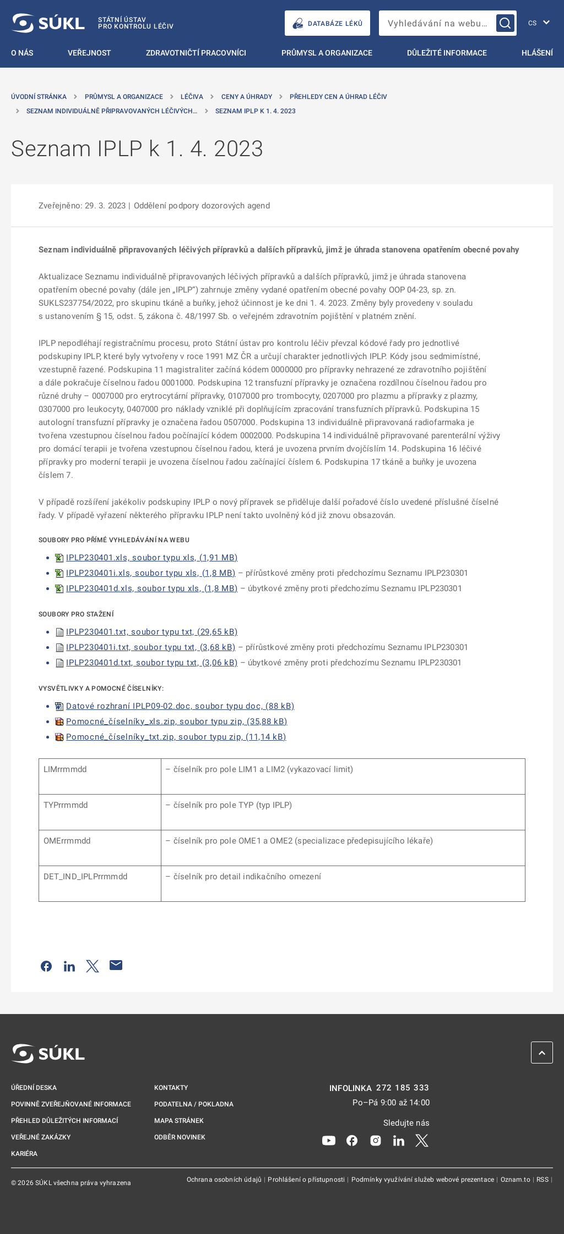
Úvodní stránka (39, 97)
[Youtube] (329, 1139)
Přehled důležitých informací (64, 1121)
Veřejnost (89, 52)
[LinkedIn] (398, 1139)
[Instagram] (375, 1139)
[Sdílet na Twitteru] (92, 965)
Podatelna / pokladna (194, 1104)
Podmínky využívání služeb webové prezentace (423, 1179)
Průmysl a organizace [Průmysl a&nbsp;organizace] (124, 97)
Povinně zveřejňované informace (71, 1104)
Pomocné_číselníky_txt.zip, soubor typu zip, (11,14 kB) (176, 737)
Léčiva (192, 97)
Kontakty (171, 1088)
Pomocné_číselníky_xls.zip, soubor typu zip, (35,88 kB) (177, 721)
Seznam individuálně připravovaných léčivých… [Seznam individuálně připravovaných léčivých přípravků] (111, 111)
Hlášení (537, 52)
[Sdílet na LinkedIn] (69, 965)
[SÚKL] (92, 23)
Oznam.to (516, 1179)
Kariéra (24, 1154)
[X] (422, 1139)
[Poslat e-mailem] (116, 965)
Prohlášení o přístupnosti (307, 1179)
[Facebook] (352, 1139)
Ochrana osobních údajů (225, 1179)
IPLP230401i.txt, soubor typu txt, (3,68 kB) (150, 647)
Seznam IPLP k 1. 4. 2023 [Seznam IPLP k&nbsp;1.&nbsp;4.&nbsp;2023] (255, 111)
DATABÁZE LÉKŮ (327, 23)
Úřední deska (34, 1088)
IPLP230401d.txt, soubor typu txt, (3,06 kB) (151, 663)
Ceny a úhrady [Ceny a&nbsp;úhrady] (246, 97)
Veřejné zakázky (40, 1137)
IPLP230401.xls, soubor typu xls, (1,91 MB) (152, 558)
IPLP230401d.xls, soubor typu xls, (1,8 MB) (152, 588)
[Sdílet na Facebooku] (46, 965)
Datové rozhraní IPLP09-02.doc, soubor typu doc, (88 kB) (180, 706)
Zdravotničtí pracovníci (196, 52)
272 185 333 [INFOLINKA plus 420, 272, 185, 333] (403, 1088)
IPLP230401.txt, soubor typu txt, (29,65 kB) (151, 632)
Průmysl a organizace (326, 52)
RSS (543, 1179)
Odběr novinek (179, 1137)
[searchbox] (448, 23)
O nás (22, 52)
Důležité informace (447, 52)
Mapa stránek (179, 1121)
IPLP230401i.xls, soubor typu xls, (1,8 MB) (151, 573)
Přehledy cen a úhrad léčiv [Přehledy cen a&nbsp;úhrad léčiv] (338, 97)
